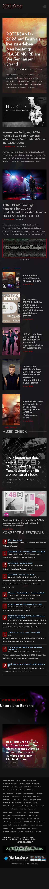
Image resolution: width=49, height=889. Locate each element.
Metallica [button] (23, 809)
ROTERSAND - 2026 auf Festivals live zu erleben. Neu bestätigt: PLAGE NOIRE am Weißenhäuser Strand (23, 49)
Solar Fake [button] (14, 809)
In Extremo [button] (17, 812)
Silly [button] (12, 828)
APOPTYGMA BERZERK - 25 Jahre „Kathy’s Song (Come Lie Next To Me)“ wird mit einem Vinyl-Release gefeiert (33, 307)
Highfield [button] (6, 803)
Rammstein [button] (37, 787)
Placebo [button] (14, 787)
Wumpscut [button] (32, 809)
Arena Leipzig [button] (28, 793)
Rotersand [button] (7, 799)
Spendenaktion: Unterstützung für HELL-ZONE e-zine (32, 278)
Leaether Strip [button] (23, 806)
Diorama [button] (6, 796)
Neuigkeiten (23, 69)
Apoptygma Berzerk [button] (19, 815)
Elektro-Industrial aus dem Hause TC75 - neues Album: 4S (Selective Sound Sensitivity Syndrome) (23, 523)
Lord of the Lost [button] (18, 819)
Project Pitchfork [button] (25, 787)
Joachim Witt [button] (16, 796)
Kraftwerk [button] (6, 819)
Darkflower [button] (20, 790)
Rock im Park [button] (33, 815)
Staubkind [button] (24, 825)
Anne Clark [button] (7, 825)
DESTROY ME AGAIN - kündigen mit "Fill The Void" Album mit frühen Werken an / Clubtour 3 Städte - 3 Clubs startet (32, 374)
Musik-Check (23, 479)
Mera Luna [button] (35, 783)
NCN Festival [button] (16, 803)
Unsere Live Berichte (17, 705)
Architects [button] (17, 822)
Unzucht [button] (6, 828)
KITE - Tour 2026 (15, 540)
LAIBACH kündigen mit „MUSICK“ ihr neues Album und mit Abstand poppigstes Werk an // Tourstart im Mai (33, 341)
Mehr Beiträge (11, 427)
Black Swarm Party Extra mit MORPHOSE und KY (26, 665)
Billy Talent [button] (27, 803)
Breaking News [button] (8, 780)
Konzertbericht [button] (8, 790)
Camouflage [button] (27, 796)
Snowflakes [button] (29, 831)
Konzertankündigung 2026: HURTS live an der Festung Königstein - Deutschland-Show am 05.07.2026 (23, 137)
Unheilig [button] (6, 787)
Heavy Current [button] (39, 822)
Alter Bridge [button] (7, 822)
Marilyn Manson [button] (35, 799)
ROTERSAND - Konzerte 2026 (20, 563)
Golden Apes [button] (21, 828)
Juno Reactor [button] (32, 828)
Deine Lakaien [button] (34, 812)
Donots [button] (29, 819)
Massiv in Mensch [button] (37, 825)
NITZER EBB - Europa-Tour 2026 (21, 574)
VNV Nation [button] (31, 790)
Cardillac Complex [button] (9, 831)
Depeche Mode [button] (24, 783)
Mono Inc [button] (6, 815)
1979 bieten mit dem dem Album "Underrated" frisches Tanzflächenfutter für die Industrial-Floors (23, 466)
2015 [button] (35, 803)
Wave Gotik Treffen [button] (29, 780)
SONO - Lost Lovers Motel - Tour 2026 (24, 632)
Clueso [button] (36, 819)
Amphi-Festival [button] (8, 793)
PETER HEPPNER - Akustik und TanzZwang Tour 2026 (25, 648)
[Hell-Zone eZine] (12, 6)
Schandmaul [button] (7, 812)
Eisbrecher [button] (34, 806)
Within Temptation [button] (9, 806)
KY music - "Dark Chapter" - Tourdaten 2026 (26, 593)
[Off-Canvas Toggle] (44, 6)
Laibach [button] (38, 831)
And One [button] (36, 796)
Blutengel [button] (39, 793)
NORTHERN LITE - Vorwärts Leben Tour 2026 (26, 551)
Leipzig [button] (18, 793)
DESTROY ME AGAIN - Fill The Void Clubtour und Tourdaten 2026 (26, 617)
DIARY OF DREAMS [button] (9, 783)
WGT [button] (18, 780)
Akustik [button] (16, 825)
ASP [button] (25, 812)
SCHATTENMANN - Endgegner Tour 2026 (25, 604)
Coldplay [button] (16, 799)
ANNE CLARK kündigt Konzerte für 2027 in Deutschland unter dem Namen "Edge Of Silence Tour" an (24, 210)
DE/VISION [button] (28, 822)
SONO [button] (5, 809)
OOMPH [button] (25, 799)
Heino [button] (20, 831)
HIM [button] (42, 806)
